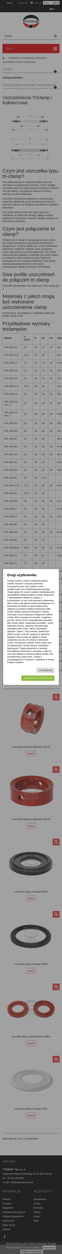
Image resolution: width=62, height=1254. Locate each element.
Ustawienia (45, 670)
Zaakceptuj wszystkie (37, 678)
